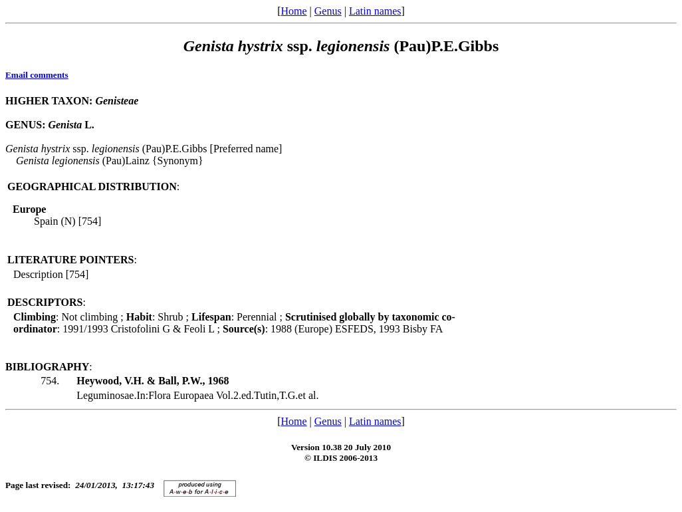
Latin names (375, 11)
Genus (328, 11)
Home (293, 11)
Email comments (36, 75)
